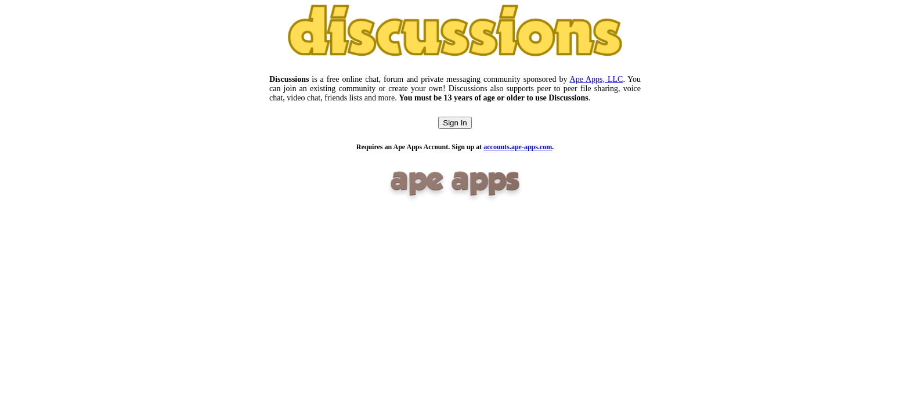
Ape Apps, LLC (596, 79)
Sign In (455, 122)
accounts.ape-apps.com (517, 147)
